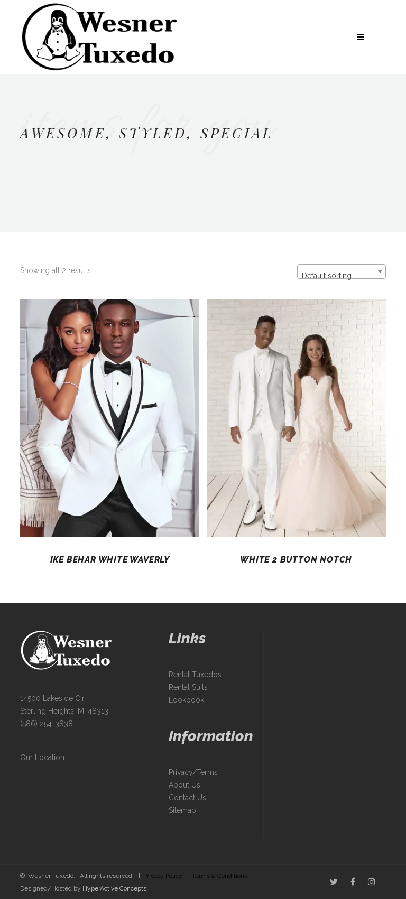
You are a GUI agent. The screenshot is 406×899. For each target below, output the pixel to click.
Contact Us (187, 797)
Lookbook (186, 700)
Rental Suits (188, 687)
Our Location (42, 757)
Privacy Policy (162, 875)
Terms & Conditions (219, 875)
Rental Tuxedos (195, 674)
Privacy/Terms (193, 772)
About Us (184, 785)
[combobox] (341, 271)
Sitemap (182, 810)
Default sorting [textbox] (327, 275)
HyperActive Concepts (114, 888)
